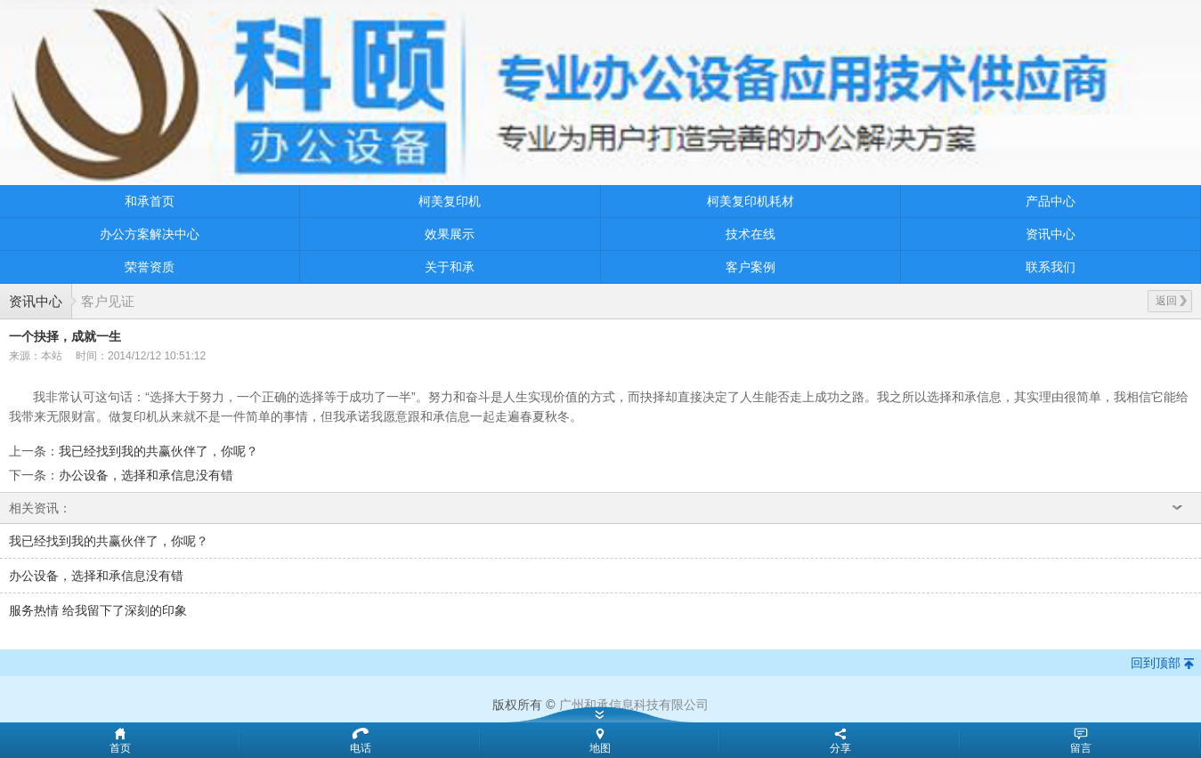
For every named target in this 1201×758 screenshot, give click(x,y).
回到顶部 (1156, 663)
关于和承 (450, 267)
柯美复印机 (449, 201)
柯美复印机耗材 (750, 201)
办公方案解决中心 (149, 234)
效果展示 (450, 234)
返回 (1171, 300)
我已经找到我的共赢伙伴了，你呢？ (158, 451)
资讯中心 (1050, 234)
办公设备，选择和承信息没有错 (146, 475)
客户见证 (107, 301)
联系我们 (1050, 267)
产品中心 (1050, 201)
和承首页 (149, 201)
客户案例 (750, 267)
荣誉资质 (149, 267)
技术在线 (750, 234)
